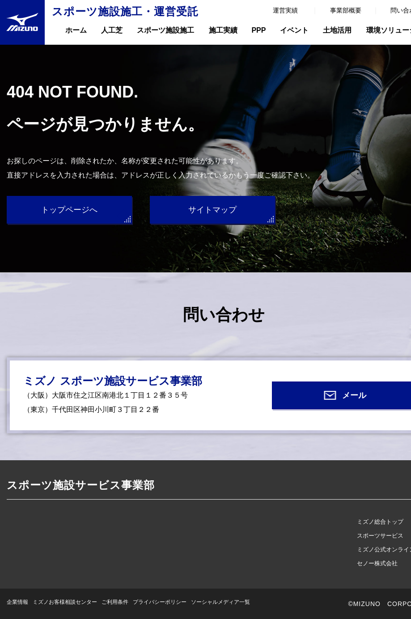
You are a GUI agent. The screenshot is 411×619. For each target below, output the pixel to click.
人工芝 (112, 30)
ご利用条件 (115, 602)
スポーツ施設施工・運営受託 (125, 11)
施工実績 (223, 30)
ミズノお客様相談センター (65, 602)
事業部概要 (345, 10)
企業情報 (17, 602)
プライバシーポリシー (159, 602)
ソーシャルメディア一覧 (220, 602)
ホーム (76, 30)
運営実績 (285, 10)
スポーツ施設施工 (165, 30)
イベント (294, 30)
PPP (258, 30)
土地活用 (337, 30)
